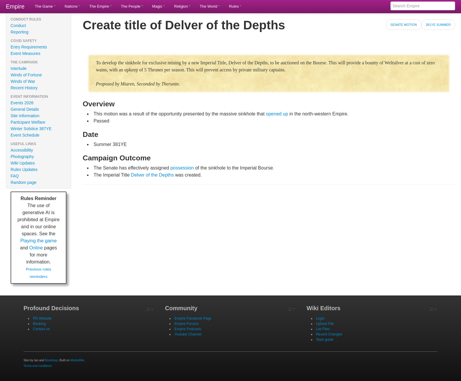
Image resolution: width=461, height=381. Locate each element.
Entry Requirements (29, 47)
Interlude (18, 68)
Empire (15, 6)
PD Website (42, 318)
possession (182, 167)
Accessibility (22, 150)
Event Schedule (25, 135)
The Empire (100, 6)
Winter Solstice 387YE (31, 128)
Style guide (324, 340)
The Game (45, 6)
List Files (323, 329)
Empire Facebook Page (192, 318)
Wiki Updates (23, 163)
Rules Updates (24, 169)
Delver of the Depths (152, 174)
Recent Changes (329, 334)
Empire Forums (186, 324)
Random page (23, 182)
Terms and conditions (38, 365)
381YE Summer (438, 24)
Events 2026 (22, 102)
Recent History (24, 87)
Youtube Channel (187, 334)
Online (36, 247)
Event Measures (25, 53)
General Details (25, 109)
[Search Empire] (422, 5)
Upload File (325, 324)
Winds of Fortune (26, 75)
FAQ (15, 176)
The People (132, 6)
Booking (39, 324)
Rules (235, 6)
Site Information (25, 115)
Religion (182, 6)
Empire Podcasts (187, 329)
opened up (277, 113)
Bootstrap (51, 360)
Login (320, 318)
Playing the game (38, 240)
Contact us (41, 329)
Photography (22, 156)
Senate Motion (403, 24)
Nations (73, 6)
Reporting (20, 32)
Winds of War (23, 81)
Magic (159, 6)
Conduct (18, 25)
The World (210, 6)
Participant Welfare (28, 122)
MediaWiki (77, 360)
